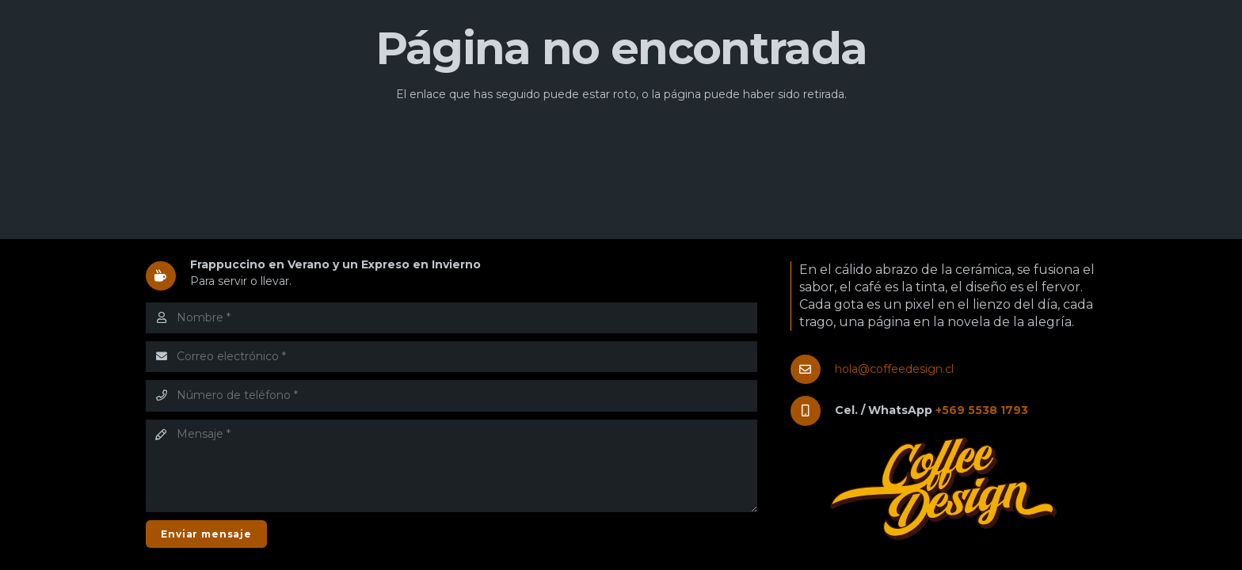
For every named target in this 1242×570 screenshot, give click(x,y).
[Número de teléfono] (451, 395)
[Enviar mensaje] (206, 534)
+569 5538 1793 (981, 410)
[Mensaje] (451, 466)
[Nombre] (451, 317)
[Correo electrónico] (451, 356)
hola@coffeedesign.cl (894, 369)
